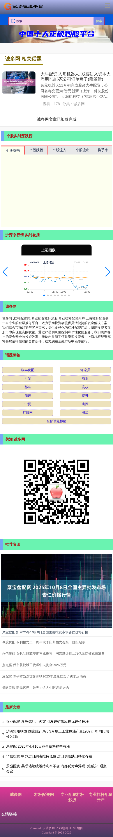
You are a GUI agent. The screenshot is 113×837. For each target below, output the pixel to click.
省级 (85, 412)
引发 (28, 378)
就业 (85, 378)
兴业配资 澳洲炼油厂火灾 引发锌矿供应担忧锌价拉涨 (47, 721)
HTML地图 (76, 828)
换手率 (103, 150)
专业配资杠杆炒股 (72, 797)
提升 (85, 395)
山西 (85, 404)
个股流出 (83, 150)
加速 (28, 395)
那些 (28, 387)
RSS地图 (62, 828)
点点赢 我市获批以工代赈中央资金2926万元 (34, 665)
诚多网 (16, 794)
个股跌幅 (36, 150)
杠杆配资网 (44, 794)
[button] (5, 272)
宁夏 (28, 404)
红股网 (28, 412)
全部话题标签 (56, 421)
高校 (85, 387)
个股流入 (59, 150)
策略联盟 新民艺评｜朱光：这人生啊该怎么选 (35, 687)
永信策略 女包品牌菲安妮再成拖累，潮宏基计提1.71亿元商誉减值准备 (53, 653)
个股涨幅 (13, 150)
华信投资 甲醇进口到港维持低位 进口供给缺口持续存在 (49, 756)
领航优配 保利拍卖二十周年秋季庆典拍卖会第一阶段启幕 (43, 642)
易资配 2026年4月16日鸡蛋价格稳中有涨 (38, 746)
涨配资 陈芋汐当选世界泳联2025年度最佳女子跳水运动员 (44, 676)
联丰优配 (27, 370)
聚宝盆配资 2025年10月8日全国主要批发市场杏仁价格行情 (45, 632)
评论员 (85, 370)
